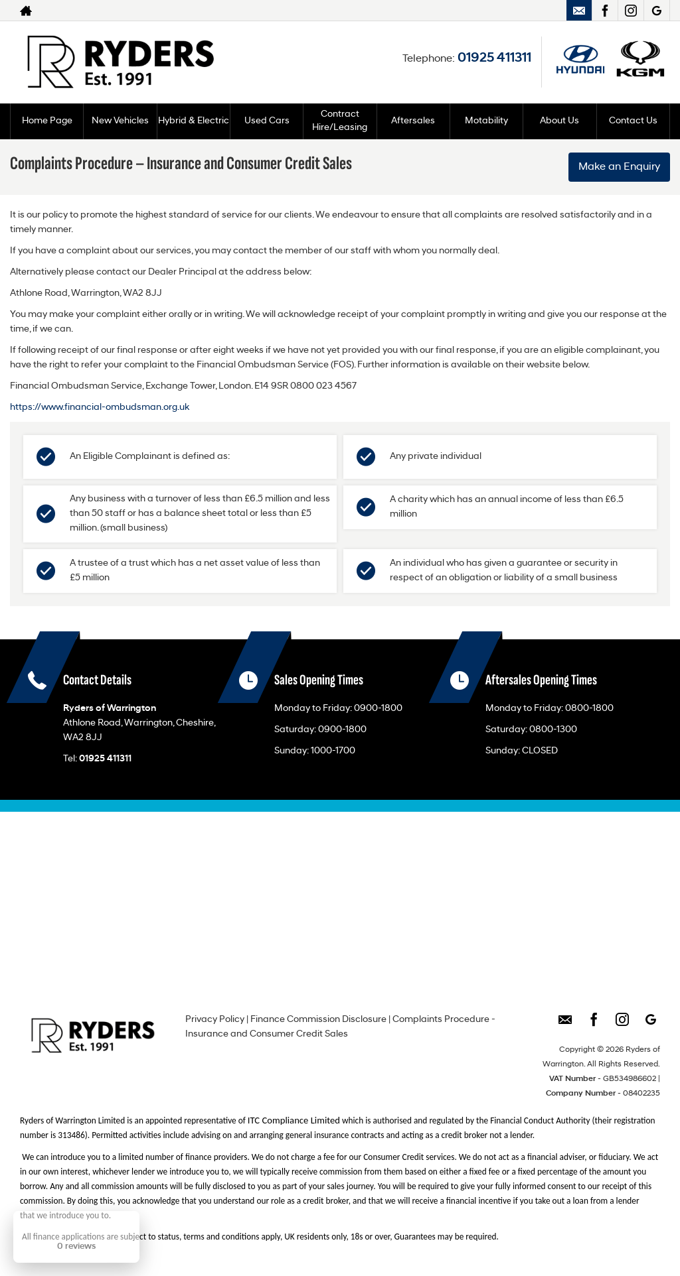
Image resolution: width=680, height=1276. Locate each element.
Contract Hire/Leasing (339, 121)
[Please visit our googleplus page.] (656, 10)
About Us (559, 121)
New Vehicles (120, 121)
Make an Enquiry (619, 167)
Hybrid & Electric (193, 121)
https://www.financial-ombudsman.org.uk (99, 408)
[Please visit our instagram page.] (630, 10)
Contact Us (633, 121)
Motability (486, 121)
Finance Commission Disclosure (318, 1020)
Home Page (47, 121)
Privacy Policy (214, 1020)
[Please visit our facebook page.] (605, 10)
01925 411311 (494, 58)
